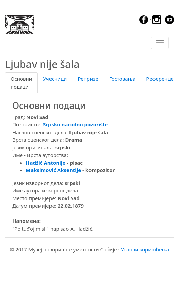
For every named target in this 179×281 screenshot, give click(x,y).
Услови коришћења (145, 249)
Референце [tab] (160, 78)
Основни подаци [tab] (21, 82)
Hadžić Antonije (45, 162)
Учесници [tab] (55, 78)
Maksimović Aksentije (53, 170)
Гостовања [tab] (122, 78)
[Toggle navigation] (160, 43)
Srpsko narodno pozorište (75, 124)
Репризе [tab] (88, 78)
